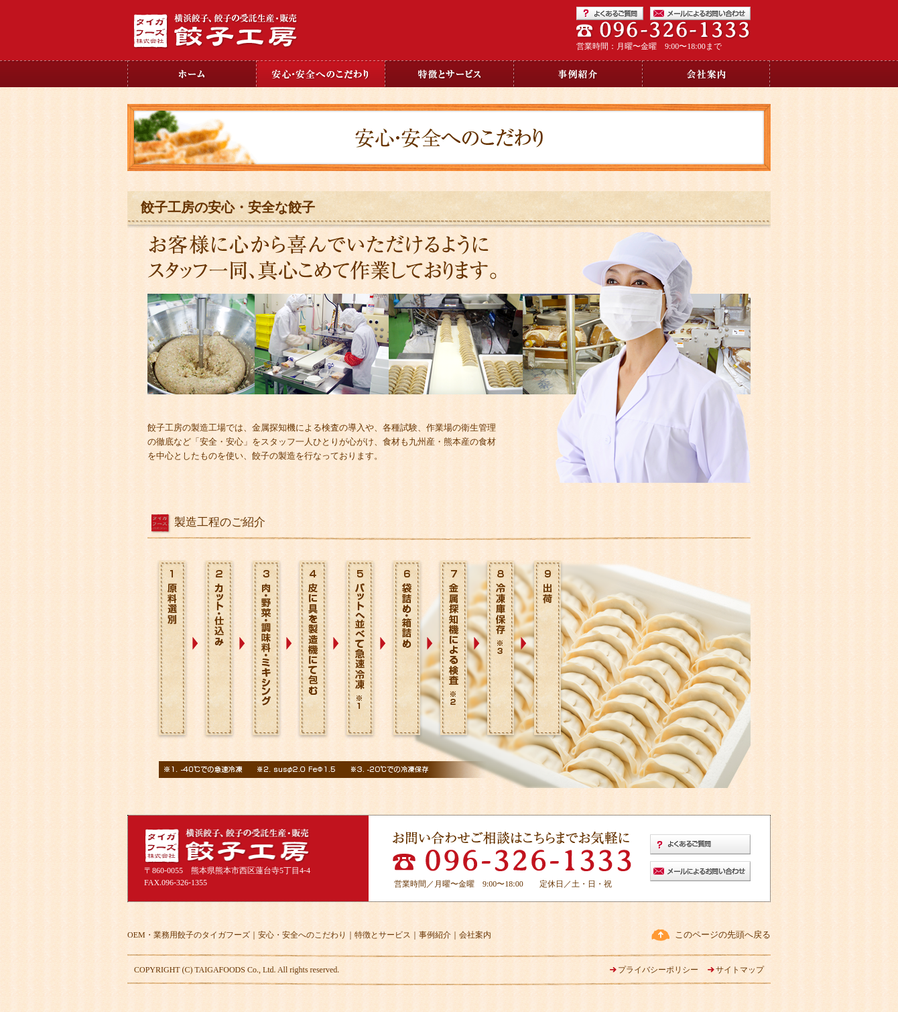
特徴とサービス (383, 935)
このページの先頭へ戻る (723, 935)
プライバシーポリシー (658, 969)
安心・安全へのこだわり (302, 935)
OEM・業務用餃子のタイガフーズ (188, 935)
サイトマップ (740, 969)
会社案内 (475, 935)
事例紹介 (435, 935)
